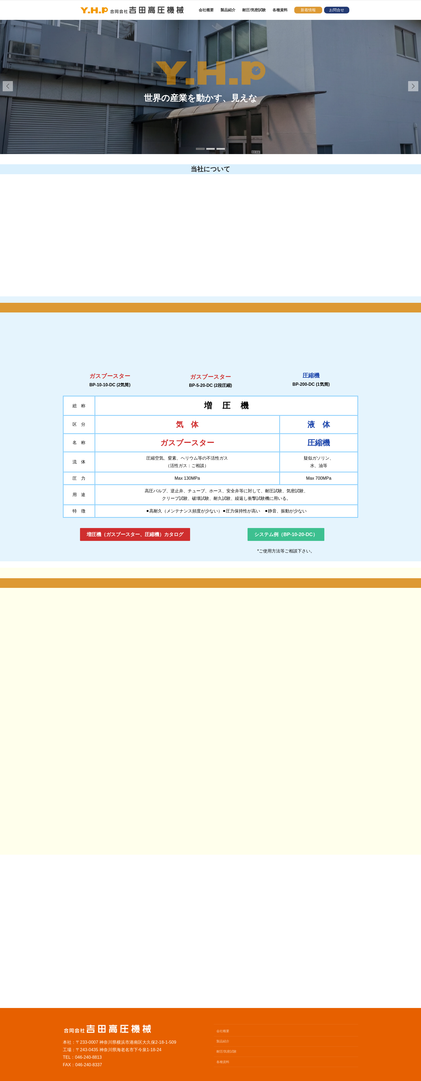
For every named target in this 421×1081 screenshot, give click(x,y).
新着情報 (308, 10)
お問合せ (336, 10)
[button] (413, 86)
